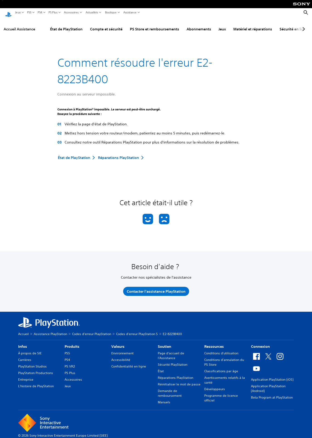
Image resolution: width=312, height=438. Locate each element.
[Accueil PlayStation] (8, 12)
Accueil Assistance (19, 24)
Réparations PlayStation (175, 373)
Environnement (122, 349)
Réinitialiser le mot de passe (179, 380)
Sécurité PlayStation (172, 360)
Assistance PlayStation (50, 330)
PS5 (29, 12)
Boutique (111, 12)
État (161, 367)
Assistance (130, 12)
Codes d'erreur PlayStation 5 (137, 330)
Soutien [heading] (164, 342)
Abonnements (199, 24)
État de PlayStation (66, 24)
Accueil (23, 330)
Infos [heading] (22, 342)
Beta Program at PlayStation (272, 393)
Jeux (18, 12)
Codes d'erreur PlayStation (91, 330)
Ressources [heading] (214, 342)
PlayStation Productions (35, 369)
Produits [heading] (72, 342)
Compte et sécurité (106, 24)
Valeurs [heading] (117, 342)
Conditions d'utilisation (221, 349)
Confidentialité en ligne (128, 362)
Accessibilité (120, 355)
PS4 (40, 12)
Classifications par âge (221, 367)
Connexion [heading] (260, 342)
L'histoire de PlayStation (36, 382)
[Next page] (302, 24)
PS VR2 (70, 362)
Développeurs (214, 385)
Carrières (24, 355)
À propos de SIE (30, 349)
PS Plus (53, 12)
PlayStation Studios (32, 362)
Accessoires (71, 12)
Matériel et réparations (252, 24)
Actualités (92, 12)
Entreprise (25, 375)
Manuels (164, 398)
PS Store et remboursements (154, 24)
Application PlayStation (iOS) (272, 375)
